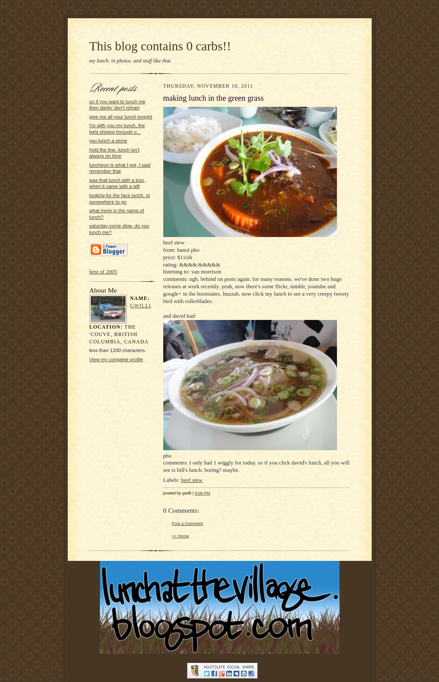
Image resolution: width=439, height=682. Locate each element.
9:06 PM (203, 493)
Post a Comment (187, 523)
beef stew (191, 480)
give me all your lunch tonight (120, 116)
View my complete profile (116, 359)
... (184, 670)
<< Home (180, 536)
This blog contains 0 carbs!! (160, 46)
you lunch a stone (108, 140)
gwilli (141, 306)
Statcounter (219, 659)
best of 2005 (103, 271)
